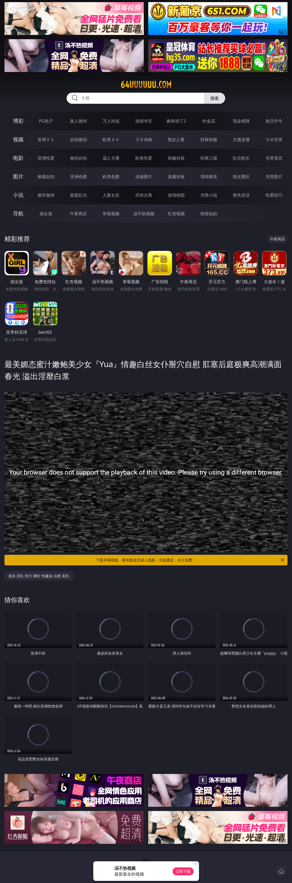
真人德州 (78, 121)
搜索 (214, 98)
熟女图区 (241, 176)
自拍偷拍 (78, 139)
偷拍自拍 (78, 158)
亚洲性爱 (46, 158)
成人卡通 (111, 158)
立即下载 (183, 871)
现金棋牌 (241, 121)
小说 (18, 195)
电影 (18, 157)
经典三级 (208, 158)
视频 (18, 139)
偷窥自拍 (46, 176)
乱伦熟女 (241, 158)
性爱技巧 (274, 195)
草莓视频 (111, 214)
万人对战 (111, 121)
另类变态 (274, 158)
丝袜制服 (208, 139)
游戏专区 (143, 121)
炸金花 (208, 121)
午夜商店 (78, 214)
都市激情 (46, 195)
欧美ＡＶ (111, 139)
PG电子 (46, 121)
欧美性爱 (143, 158)
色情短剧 (208, 214)
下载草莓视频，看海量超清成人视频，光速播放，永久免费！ (190, 560)
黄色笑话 (241, 195)
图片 (18, 176)
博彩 (18, 120)
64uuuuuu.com (146, 84)
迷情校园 (176, 195)
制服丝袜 (176, 158)
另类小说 (208, 195)
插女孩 (46, 214)
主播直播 (241, 139)
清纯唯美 (208, 176)
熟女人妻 (176, 139)
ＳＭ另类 (274, 139)
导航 (18, 213)
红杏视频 (176, 214)
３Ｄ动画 (143, 139)
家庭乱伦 (78, 195)
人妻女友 (111, 195)
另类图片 (274, 176)
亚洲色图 (78, 176)
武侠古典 (143, 195)
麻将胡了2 (176, 121)
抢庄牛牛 (274, 121)
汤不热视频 (143, 214)
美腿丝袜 (176, 176)
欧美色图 (111, 176)
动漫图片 (143, 176)
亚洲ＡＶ (46, 139)
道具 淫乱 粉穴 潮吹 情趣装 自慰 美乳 (38, 575)
